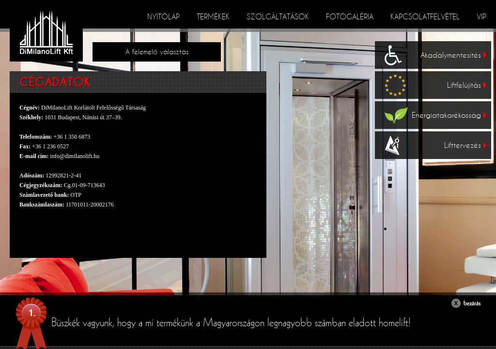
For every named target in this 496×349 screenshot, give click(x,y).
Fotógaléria (349, 16)
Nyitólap (163, 16)
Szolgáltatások (278, 16)
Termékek (213, 16)
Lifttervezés (465, 145)
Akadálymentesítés (453, 54)
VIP (481, 16)
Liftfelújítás (466, 84)
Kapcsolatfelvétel (425, 16)
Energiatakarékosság (449, 115)
